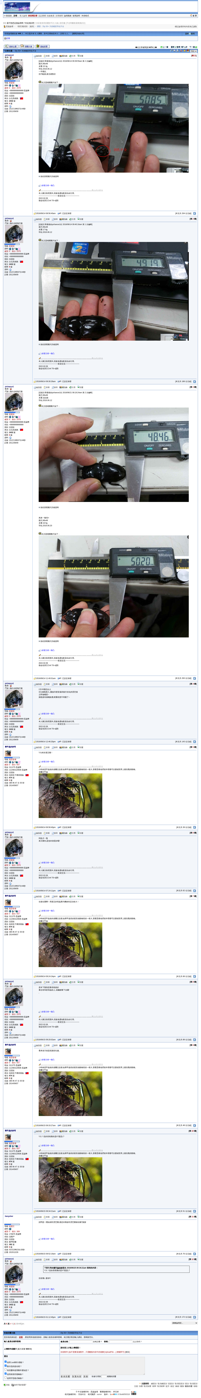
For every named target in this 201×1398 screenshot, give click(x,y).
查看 (47, 56)
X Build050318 (120, 1394)
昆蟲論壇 (9, 26)
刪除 (127, 1352)
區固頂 (171, 1384)
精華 (154, 1386)
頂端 (6, 1385)
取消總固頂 (162, 1384)
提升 (167, 1386)
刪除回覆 (188, 1386)
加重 (141, 1386)
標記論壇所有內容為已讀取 (186, 27)
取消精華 (161, 1386)
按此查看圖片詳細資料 (49, 176)
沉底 (136, 1386)
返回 (32, 26)
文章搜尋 (59, 16)
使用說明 (76, 16)
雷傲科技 (82, 1394)
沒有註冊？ (97, 1342)
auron (99, 1394)
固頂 (187, 1384)
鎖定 (172, 1386)
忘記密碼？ (137, 1342)
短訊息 (38, 56)
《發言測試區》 (22, 26)
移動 (195, 1386)
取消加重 (147, 1386)
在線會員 (50, 16)
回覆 (80, 56)
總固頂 (154, 1384)
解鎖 (177, 1386)
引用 (72, 56)
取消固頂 (193, 1384)
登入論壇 (23, 16)
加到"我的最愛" (18, 1385)
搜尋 (55, 56)
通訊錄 (63, 56)
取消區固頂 (179, 1384)
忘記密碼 (42, 16)
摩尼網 (116, 1392)
